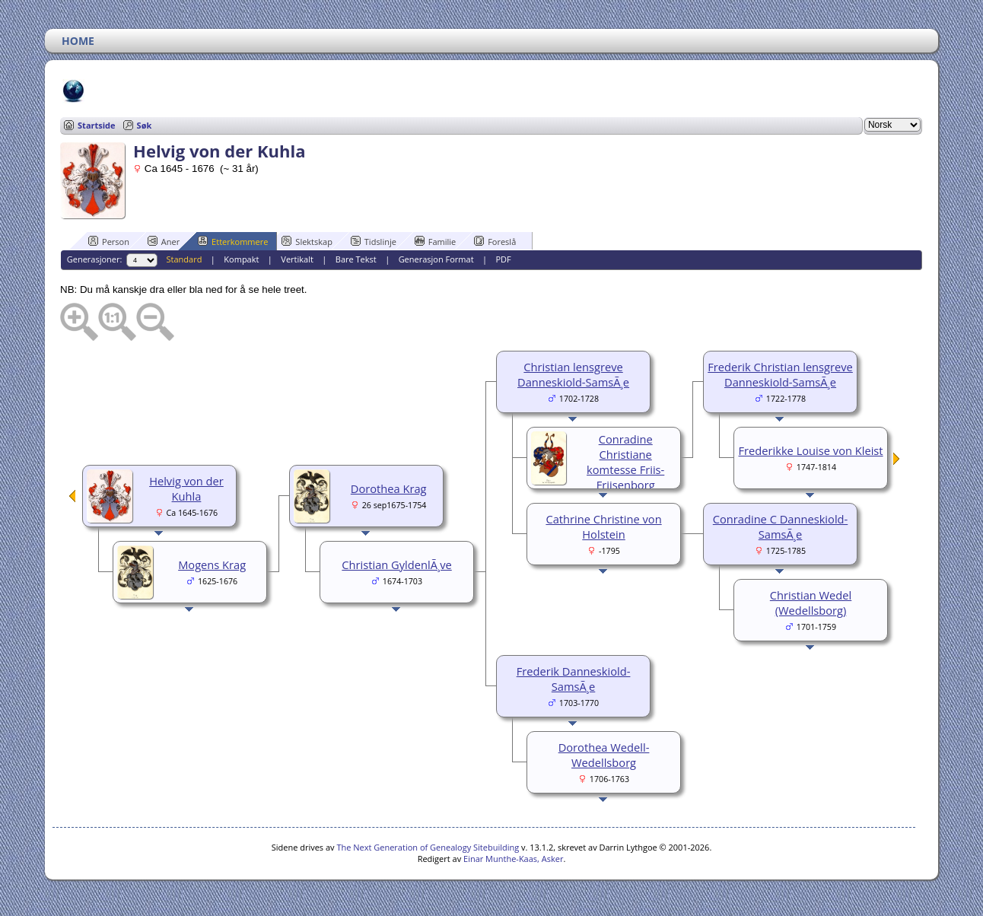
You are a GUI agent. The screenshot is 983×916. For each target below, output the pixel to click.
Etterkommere (233, 241)
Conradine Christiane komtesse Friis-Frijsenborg (625, 461)
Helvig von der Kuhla (186, 488)
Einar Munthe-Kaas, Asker (513, 858)
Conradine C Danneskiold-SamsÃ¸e (780, 526)
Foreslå (495, 241)
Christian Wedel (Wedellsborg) (810, 602)
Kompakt (241, 259)
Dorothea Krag (389, 488)
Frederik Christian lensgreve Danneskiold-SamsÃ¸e (780, 374)
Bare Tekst (356, 259)
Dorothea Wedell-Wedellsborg (604, 754)
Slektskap (307, 241)
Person (108, 241)
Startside (97, 125)
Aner (164, 241)
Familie (435, 241)
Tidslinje (373, 241)
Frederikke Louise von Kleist (811, 450)
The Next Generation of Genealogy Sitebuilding (427, 847)
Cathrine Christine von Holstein (603, 526)
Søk (144, 125)
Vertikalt (297, 259)
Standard (184, 259)
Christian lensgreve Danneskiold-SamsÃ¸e (573, 374)
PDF (503, 259)
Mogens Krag (212, 564)
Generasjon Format (436, 259)
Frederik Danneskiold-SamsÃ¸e (574, 678)
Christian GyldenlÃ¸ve (396, 564)
